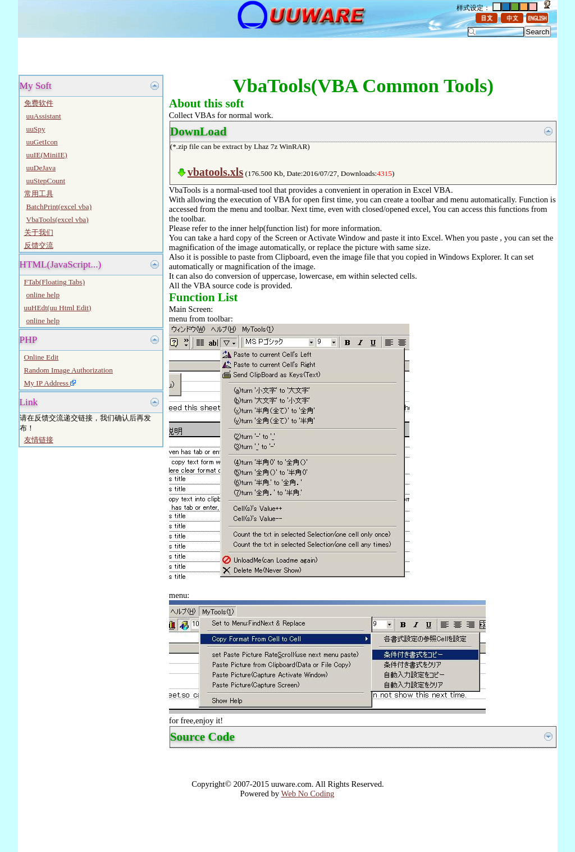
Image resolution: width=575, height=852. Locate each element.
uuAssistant (43, 116)
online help (43, 295)
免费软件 (38, 103)
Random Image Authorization (68, 370)
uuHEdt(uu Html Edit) (58, 307)
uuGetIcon (42, 142)
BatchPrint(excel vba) (59, 206)
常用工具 (38, 193)
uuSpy (35, 129)
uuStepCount (46, 180)
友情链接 (38, 440)
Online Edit (41, 357)
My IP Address (50, 383)
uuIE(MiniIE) (46, 155)
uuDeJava (41, 168)
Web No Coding (308, 793)
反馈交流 (38, 245)
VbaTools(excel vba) (57, 219)
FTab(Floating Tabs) (54, 282)
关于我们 (38, 232)
